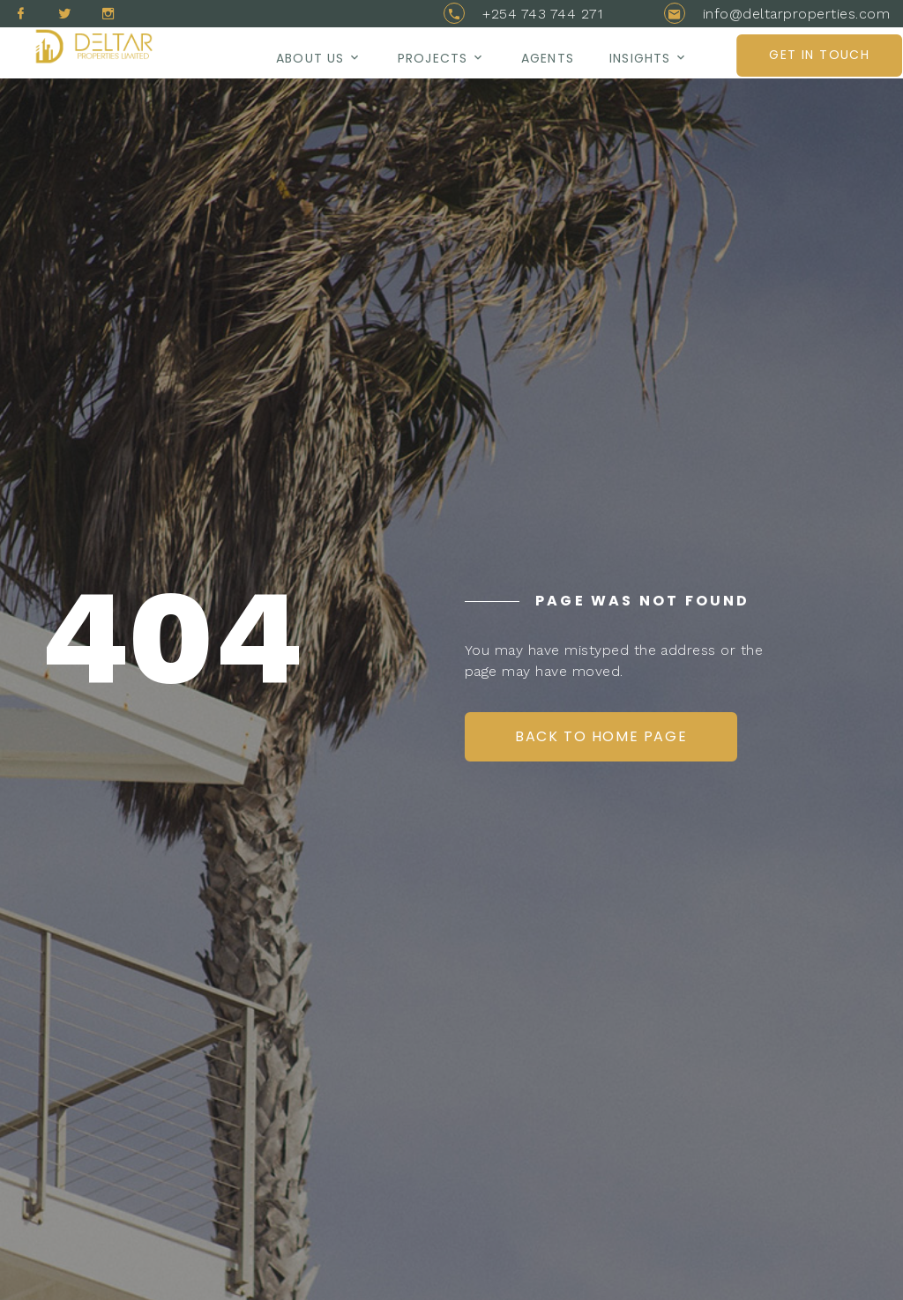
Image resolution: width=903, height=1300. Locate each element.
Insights (639, 58)
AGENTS (547, 58)
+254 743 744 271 (542, 13)
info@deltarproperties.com (796, 13)
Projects (432, 58)
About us (310, 58)
